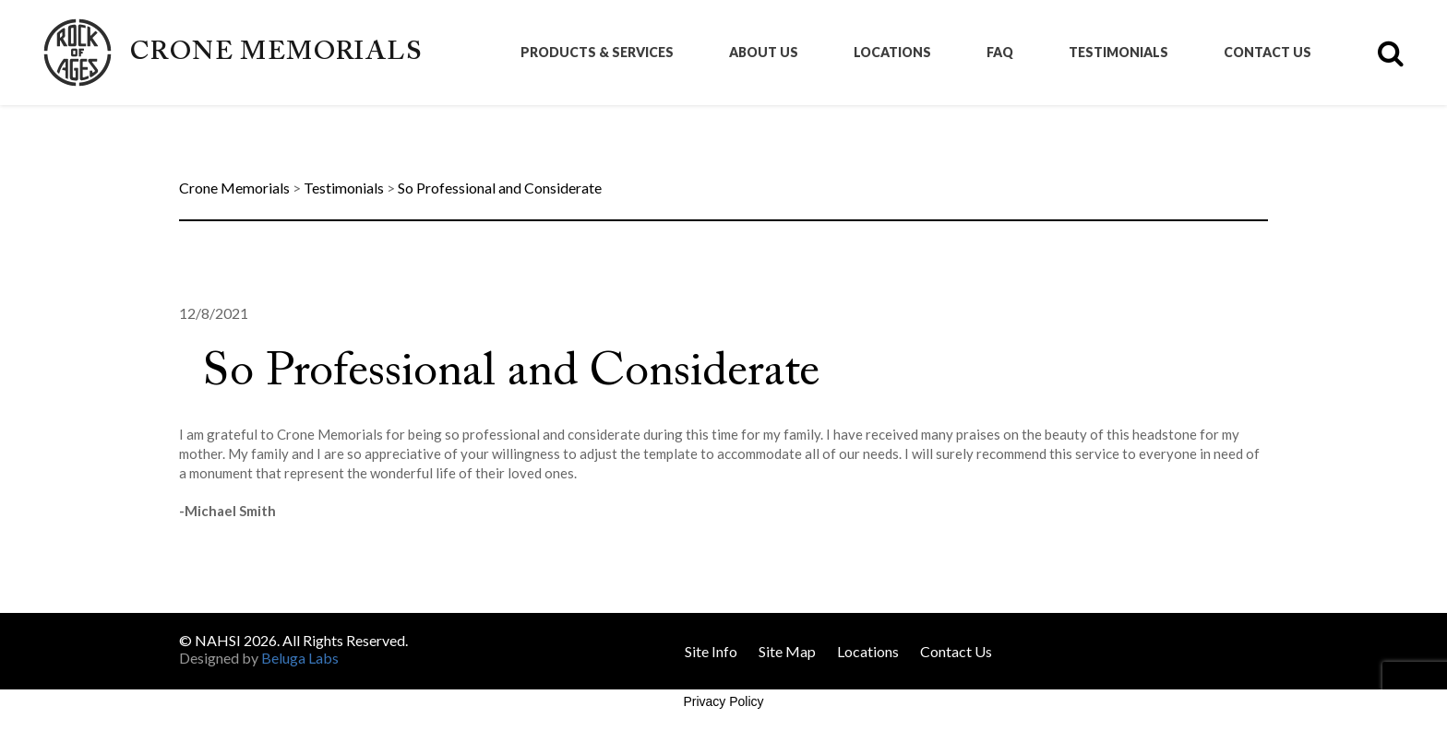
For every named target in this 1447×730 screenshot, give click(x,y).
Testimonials (1118, 52)
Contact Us (1267, 52)
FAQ (1000, 52)
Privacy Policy (723, 701)
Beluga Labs (300, 657)
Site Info (711, 651)
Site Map (787, 651)
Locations (892, 52)
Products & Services (597, 52)
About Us (763, 52)
